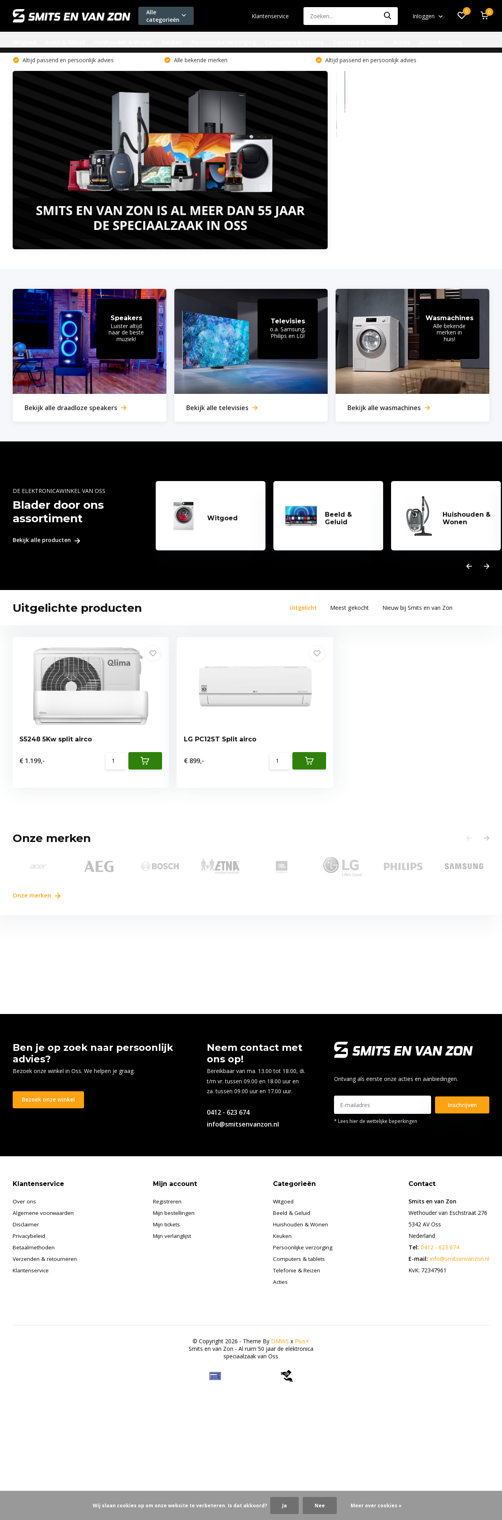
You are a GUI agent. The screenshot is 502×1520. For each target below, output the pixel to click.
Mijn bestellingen (175, 1214)
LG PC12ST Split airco (176, 745)
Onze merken (38, 896)
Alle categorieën (166, 15)
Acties (401, 42)
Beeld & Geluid (65, 42)
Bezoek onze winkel (49, 1102)
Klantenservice (270, 16)
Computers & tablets (294, 42)
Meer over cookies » (376, 1505)
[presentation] (469, 570)
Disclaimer (26, 1226)
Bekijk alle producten (46, 543)
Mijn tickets (168, 1226)
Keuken (172, 42)
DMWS (280, 1342)
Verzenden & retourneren (45, 1260)
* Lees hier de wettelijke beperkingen (375, 1122)
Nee (320, 1505)
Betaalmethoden (34, 1249)
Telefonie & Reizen (358, 42)
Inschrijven (462, 1106)
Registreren (168, 1203)
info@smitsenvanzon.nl (243, 1125)
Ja (284, 1505)
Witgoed (24, 42)
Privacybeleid (29, 1237)
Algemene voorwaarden (43, 1214)
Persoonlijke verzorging (223, 42)
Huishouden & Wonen (123, 42)
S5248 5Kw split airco (57, 745)
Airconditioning (440, 42)
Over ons (24, 1203)
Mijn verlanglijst (173, 1237)
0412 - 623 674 (228, 1113)
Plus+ (302, 1342)
